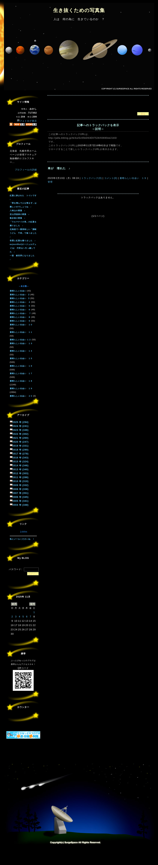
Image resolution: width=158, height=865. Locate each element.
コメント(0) (110, 178)
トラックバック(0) (92, 178)
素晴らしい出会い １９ (133, 178)
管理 (50, 182)
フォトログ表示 (27, 121)
